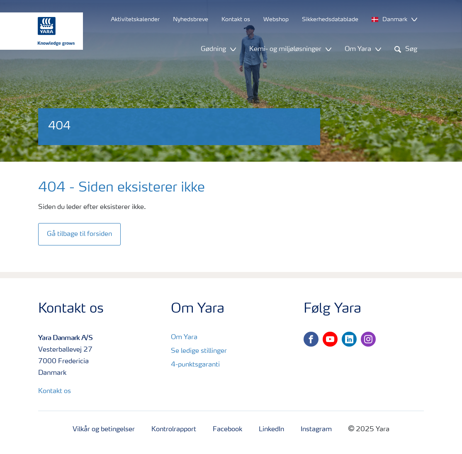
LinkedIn (271, 429)
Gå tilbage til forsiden (79, 234)
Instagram (316, 429)
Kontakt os (54, 391)
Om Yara (184, 337)
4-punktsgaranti (195, 365)
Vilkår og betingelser (104, 429)
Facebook (227, 429)
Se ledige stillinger (199, 351)
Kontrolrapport (173, 429)
